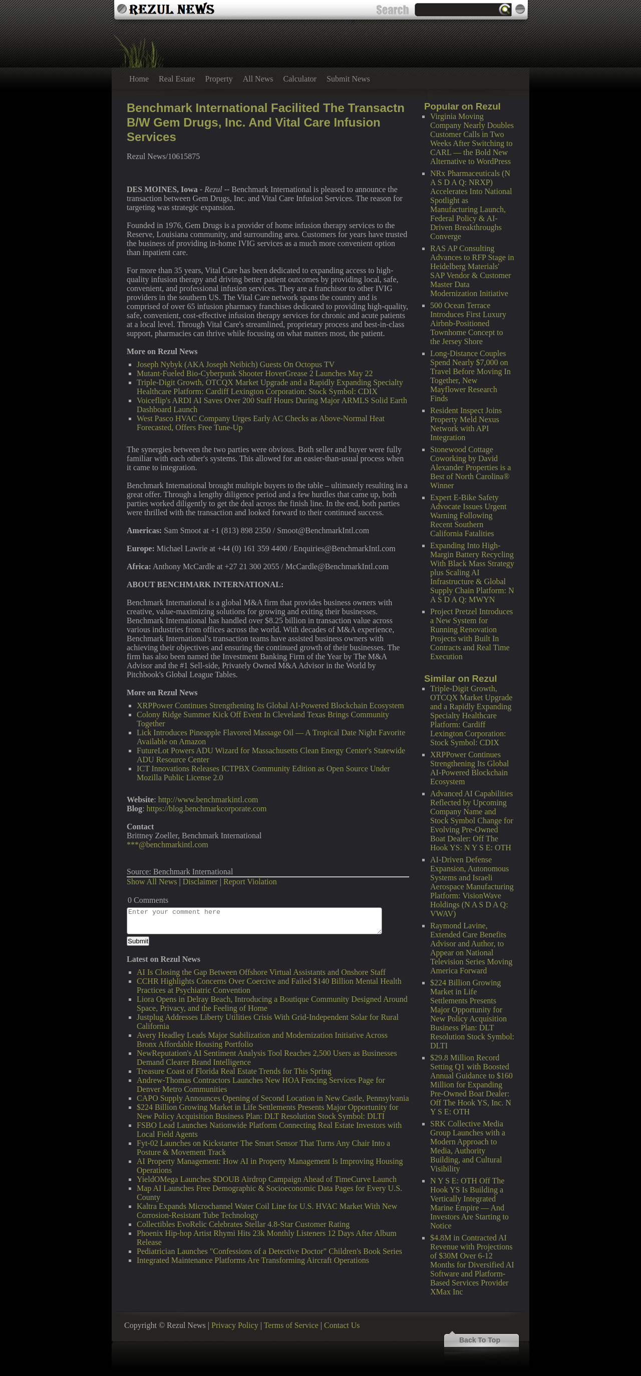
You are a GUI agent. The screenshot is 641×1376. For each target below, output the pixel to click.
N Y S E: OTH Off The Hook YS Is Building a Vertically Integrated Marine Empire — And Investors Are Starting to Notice (469, 1203)
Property (219, 79)
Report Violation (250, 881)
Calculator (300, 79)
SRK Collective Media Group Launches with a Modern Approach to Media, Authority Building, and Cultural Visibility (467, 1146)
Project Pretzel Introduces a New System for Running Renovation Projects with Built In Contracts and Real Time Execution (471, 634)
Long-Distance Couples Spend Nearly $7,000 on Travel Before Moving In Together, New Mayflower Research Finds (470, 376)
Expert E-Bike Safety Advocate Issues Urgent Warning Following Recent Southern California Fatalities (468, 515)
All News (258, 79)
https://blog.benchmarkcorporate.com (207, 808)
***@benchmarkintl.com (167, 844)
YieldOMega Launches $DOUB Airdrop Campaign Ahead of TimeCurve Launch (267, 1179)
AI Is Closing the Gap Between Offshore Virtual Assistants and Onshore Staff (261, 972)
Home (139, 79)
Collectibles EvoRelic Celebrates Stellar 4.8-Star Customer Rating (243, 1224)
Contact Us (342, 1325)
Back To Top (479, 1340)
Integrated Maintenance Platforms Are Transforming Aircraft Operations (253, 1260)
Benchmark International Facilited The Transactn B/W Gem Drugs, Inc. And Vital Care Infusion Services (266, 122)
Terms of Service (291, 1325)
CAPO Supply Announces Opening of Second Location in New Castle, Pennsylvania (273, 1098)
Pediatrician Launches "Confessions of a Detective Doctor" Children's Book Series (269, 1251)
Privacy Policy (234, 1325)
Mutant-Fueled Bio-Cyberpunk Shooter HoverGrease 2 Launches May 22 (255, 373)
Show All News (152, 881)
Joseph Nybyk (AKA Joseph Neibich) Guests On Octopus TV (236, 364)
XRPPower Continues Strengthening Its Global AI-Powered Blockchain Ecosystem (469, 768)
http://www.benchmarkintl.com (208, 799)
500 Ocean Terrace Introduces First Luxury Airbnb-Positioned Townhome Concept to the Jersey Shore (468, 323)
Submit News (348, 79)
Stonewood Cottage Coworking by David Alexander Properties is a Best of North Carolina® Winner (470, 467)
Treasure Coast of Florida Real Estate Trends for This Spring (234, 1071)
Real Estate (177, 79)
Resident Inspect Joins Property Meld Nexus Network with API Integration (466, 424)
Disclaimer (200, 881)
